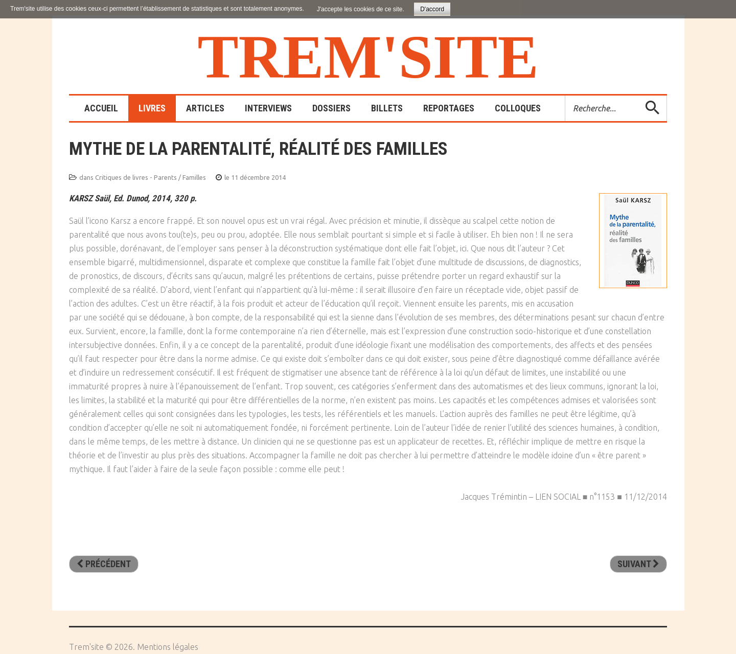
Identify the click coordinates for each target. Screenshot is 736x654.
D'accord (432, 9)
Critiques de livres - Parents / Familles (150, 177)
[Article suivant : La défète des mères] (638, 564)
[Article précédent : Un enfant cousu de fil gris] (104, 564)
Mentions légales (167, 646)
